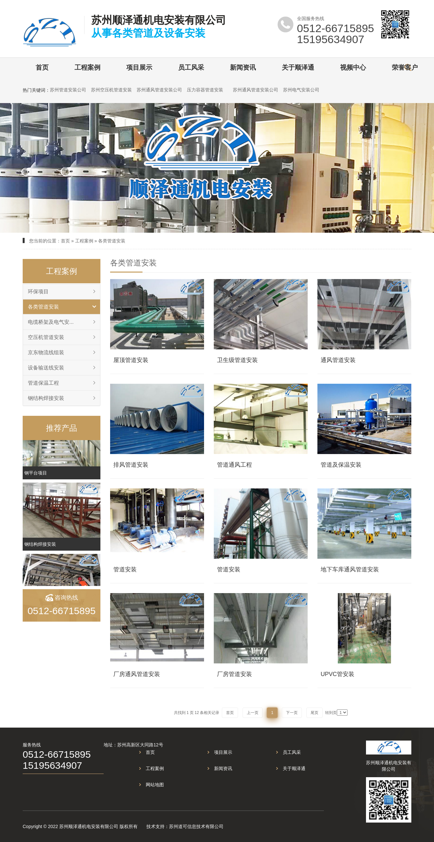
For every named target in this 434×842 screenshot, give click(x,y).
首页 (42, 67)
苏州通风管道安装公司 (159, 89)
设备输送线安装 (46, 367)
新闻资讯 (243, 67)
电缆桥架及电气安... (51, 322)
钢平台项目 (35, 476)
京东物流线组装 (46, 352)
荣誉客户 (405, 67)
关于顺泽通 (298, 67)
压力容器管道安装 (205, 89)
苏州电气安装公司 (301, 89)
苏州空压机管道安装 (111, 89)
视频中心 (353, 67)
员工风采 (191, 67)
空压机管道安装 (46, 337)
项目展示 (139, 67)
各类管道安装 (111, 240)
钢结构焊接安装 (46, 398)
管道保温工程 (43, 383)
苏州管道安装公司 (68, 89)
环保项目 (38, 291)
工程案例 (87, 67)
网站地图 (155, 784)
